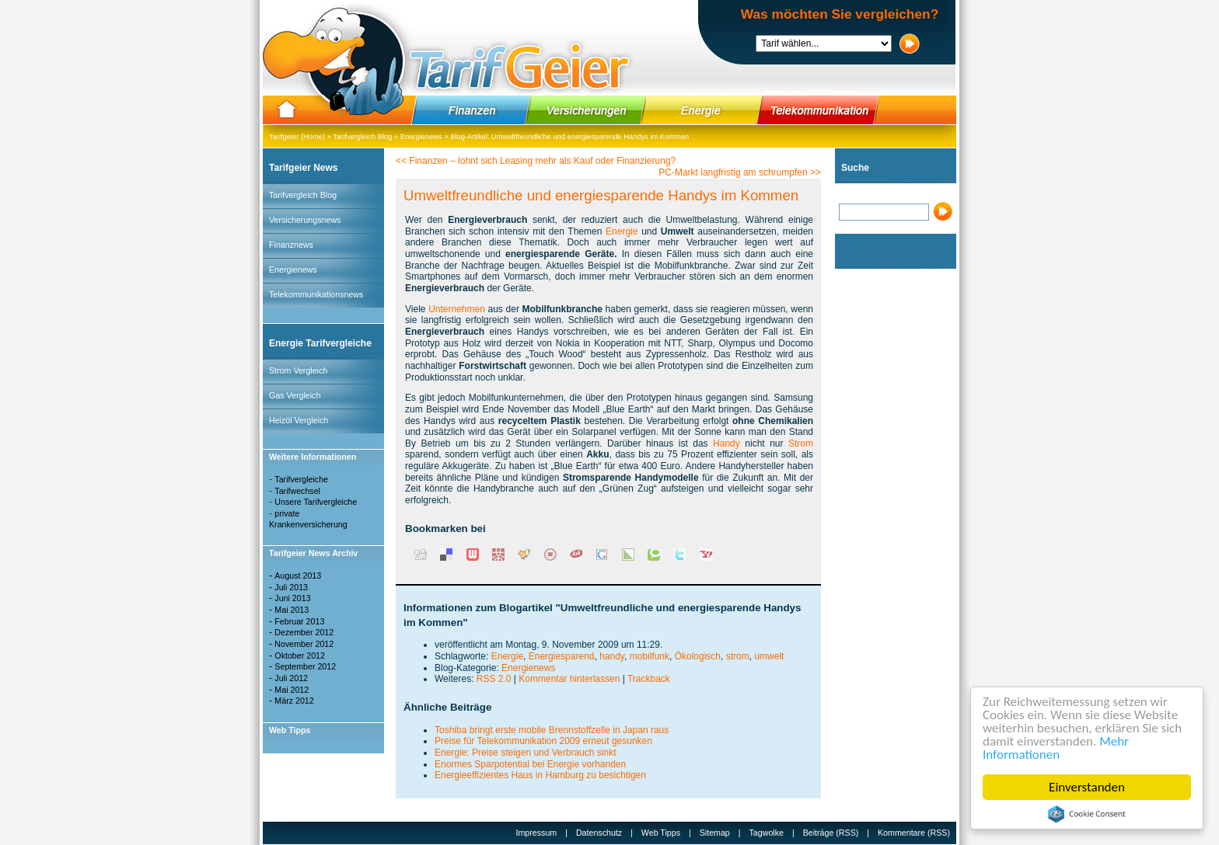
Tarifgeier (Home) (297, 137)
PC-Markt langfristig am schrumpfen (732, 172)
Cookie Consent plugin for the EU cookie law (1087, 813)
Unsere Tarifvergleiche (315, 501)
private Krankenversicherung (308, 519)
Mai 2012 (291, 689)
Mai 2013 (291, 609)
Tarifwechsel (297, 491)
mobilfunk (649, 656)
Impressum (536, 832)
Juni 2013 (292, 598)
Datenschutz (599, 832)
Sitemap (715, 832)
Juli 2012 (291, 678)
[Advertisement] (881, 508)
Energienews (421, 137)
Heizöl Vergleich (298, 420)
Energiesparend (562, 656)
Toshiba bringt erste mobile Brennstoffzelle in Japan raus (552, 730)
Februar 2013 (299, 621)
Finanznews (291, 244)
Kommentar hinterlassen (569, 678)
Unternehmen (456, 309)
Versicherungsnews (305, 219)
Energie (621, 231)
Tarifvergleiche (301, 479)
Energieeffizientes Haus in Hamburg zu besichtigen (540, 775)
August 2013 (297, 575)
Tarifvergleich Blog (362, 137)
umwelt (769, 656)
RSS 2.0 (494, 678)
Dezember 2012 (304, 632)
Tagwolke (766, 832)
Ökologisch (698, 656)
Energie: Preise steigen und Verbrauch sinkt (525, 752)
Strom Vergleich (298, 370)
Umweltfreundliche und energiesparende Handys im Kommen (590, 137)
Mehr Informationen (1056, 748)
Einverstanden (1087, 787)
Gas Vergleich (294, 395)
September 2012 (305, 666)
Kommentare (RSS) (914, 832)
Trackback (648, 678)
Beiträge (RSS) (831, 832)
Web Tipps (660, 832)
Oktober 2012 (299, 655)
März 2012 (293, 700)
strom (737, 656)
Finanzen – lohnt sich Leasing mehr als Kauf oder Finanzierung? (542, 160)
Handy (726, 443)
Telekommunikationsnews (316, 294)
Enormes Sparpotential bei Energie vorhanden (530, 764)
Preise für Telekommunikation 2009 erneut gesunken (543, 740)
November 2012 (304, 644)
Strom (800, 443)
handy (611, 656)
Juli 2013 (291, 587)
